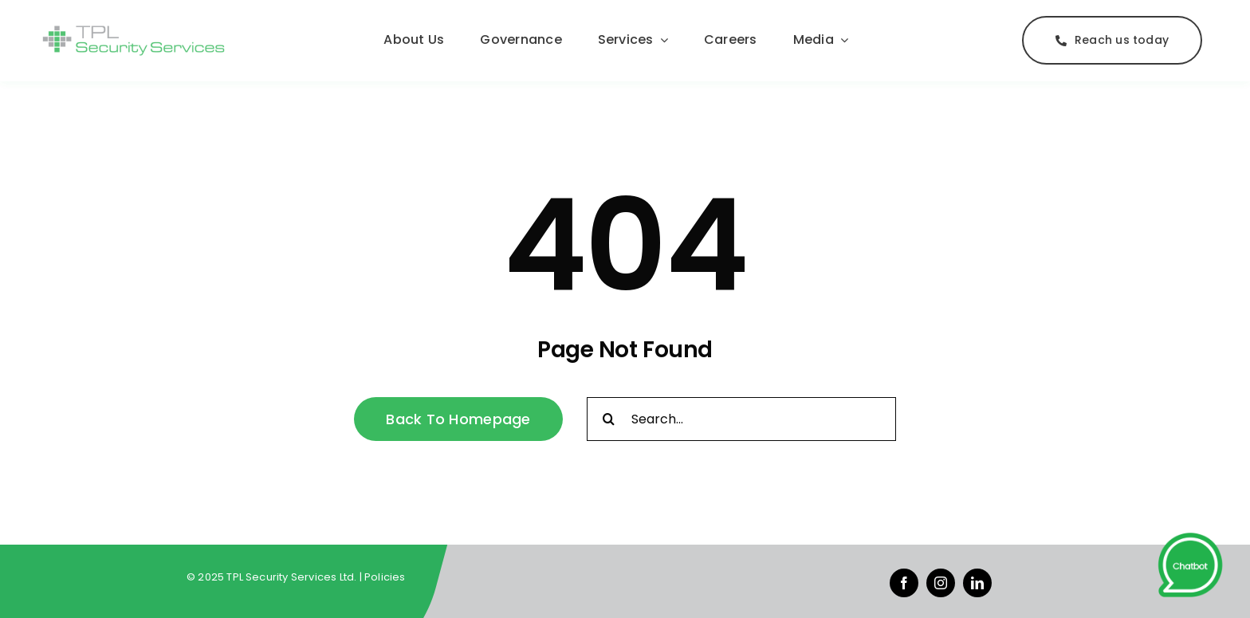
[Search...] (741, 419)
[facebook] (904, 583)
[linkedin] (977, 583)
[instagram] (940, 583)
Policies (385, 577)
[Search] (609, 419)
